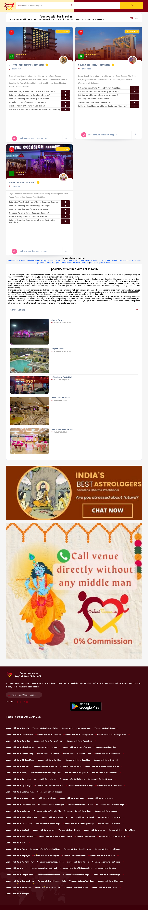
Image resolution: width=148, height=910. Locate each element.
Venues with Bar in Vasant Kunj (20, 887)
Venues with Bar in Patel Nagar (109, 849)
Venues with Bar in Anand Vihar (47, 728)
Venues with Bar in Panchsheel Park (47, 849)
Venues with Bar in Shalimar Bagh (108, 875)
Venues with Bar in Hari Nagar (52, 760)
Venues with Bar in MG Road (111, 817)
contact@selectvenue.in (26, 695)
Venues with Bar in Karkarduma (106, 773)
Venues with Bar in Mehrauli (84, 817)
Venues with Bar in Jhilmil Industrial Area (103, 766)
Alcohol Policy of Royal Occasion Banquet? (39, 216)
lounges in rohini (59, 262)
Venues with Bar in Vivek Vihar (106, 887)
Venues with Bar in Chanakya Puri (21, 735)
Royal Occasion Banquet (22, 182)
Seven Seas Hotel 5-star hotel (94, 64)
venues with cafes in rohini (78, 262)
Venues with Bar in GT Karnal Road (22, 760)
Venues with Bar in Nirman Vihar (114, 836)
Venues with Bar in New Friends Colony (57, 836)
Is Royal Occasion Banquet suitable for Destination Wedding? (39, 221)
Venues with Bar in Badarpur (108, 728)
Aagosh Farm (57, 349)
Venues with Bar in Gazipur (107, 747)
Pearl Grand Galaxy (60, 398)
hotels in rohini (33, 260)
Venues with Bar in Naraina (71, 830)
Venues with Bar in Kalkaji (18, 773)
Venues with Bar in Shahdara (49, 875)
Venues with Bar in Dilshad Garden (22, 747)
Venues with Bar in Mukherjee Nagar (81, 824)
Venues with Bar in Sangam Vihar (21, 875)
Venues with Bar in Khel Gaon (74, 779)
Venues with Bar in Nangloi (46, 830)
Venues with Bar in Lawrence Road (51, 786)
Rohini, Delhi (15, 69)
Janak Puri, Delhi (59, 432)
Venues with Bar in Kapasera (78, 773)
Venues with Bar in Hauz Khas (80, 760)
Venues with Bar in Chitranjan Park (81, 735)
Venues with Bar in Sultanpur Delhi (53, 881)
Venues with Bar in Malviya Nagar (79, 811)
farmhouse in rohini (119, 260)
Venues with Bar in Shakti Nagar (78, 875)
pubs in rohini (134, 260)
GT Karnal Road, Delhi (61, 323)
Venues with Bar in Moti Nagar (50, 824)
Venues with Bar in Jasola (72, 766)
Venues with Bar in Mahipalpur (51, 792)
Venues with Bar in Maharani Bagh (21, 792)
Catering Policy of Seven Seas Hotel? (108, 98)
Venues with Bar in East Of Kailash (78, 747)
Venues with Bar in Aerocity (19, 728)
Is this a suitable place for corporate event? (39, 98)
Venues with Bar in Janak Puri (46, 766)
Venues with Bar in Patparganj (20, 856)
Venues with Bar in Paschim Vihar (79, 849)
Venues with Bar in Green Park (109, 754)
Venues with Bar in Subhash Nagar (22, 881)
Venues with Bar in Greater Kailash (79, 754)
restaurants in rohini (64, 260)
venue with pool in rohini (100, 262)
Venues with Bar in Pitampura (76, 856)
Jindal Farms (57, 320)
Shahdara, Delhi (59, 400)
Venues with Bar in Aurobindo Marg (78, 728)
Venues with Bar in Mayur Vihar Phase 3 (24, 817)
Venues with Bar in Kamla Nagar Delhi (47, 773)
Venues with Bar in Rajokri (79, 862)
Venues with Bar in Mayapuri (108, 811)
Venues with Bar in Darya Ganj (20, 741)
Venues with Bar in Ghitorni (50, 754)
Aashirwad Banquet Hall (62, 429)
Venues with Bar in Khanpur (47, 779)
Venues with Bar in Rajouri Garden (108, 862)
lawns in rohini (91, 260)
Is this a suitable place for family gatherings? (39, 95)
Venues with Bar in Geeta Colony (21, 754)
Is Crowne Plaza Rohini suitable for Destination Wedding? (39, 109)
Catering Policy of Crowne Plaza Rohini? (39, 102)
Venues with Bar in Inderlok (19, 766)
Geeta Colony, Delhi (60, 380)
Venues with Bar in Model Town (21, 824)
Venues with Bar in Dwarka (50, 747)
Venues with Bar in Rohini (18, 868)
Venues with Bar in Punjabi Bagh (52, 862)
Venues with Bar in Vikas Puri (78, 887)
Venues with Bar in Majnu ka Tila (49, 811)
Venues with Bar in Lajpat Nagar (20, 786)
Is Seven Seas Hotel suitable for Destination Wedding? (108, 106)
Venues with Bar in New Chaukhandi (22, 836)
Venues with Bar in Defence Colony (50, 741)
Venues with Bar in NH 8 (87, 836)
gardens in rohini (44, 262)
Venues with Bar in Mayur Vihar (56, 817)
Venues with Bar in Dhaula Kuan (81, 741)
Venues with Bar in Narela (96, 830)
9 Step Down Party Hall (61, 377)
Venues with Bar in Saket (107, 868)
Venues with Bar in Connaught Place (113, 735)
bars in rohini (78, 260)
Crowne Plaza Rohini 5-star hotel (26, 64)
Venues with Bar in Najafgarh (19, 830)
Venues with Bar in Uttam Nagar (112, 881)
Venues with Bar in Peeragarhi (48, 856)
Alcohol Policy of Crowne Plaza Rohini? (39, 106)
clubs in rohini (104, 260)
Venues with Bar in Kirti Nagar (102, 779)
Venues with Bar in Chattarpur (51, 735)
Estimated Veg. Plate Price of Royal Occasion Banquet (39, 202)
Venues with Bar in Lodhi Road (111, 786)
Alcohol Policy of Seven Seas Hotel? (108, 102)
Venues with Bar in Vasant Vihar (49, 887)
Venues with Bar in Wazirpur (19, 894)
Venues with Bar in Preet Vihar (104, 856)
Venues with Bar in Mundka (111, 824)
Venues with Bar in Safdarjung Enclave (77, 868)
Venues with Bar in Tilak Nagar (83, 881)
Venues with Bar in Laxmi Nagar (82, 786)
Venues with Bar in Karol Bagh (20, 779)
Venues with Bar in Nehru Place (123, 830)
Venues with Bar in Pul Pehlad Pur (21, 862)
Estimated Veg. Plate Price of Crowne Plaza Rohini (39, 91)
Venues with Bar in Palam (18, 849)
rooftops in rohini (47, 260)
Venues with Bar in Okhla (18, 843)
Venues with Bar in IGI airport (108, 760)
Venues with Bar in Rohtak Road (45, 868)
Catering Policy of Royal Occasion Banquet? (39, 213)
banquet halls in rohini (16, 260)
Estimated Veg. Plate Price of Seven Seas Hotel (108, 88)
